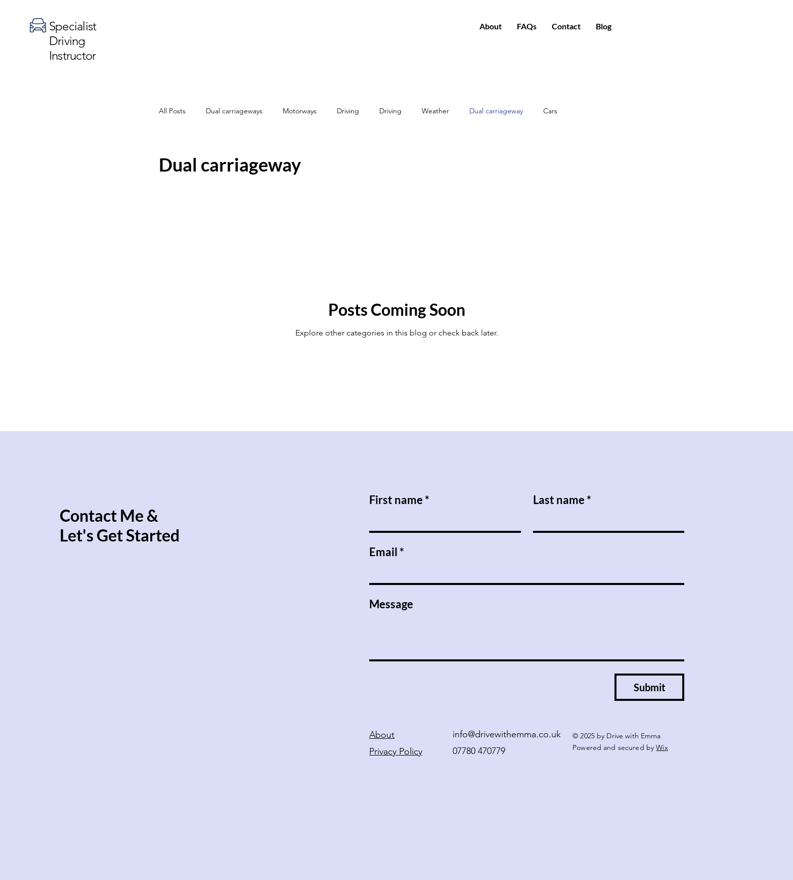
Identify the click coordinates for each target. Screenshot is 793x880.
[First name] (442, 521)
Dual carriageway (496, 110)
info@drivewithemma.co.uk (507, 734)
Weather (435, 110)
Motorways (300, 110)
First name (399, 500)
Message (391, 604)
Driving (348, 110)
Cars (550, 110)
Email (386, 552)
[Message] (526, 637)
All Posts (172, 110)
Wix (662, 747)
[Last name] (606, 521)
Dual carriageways (234, 110)
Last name (562, 500)
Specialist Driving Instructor (73, 41)
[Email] (523, 573)
